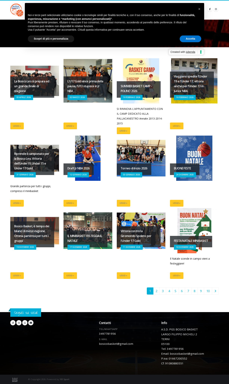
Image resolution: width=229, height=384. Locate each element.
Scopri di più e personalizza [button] (51, 38)
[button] (199, 9)
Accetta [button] (190, 38)
